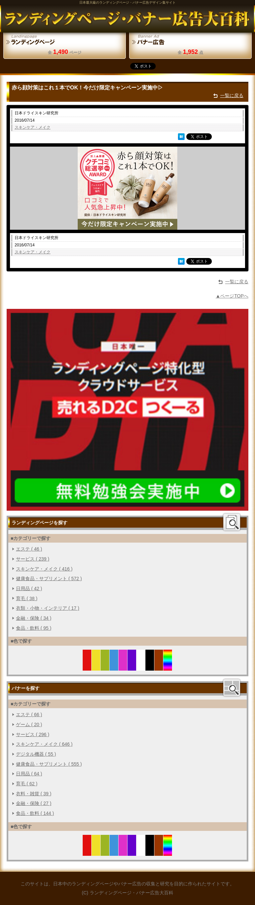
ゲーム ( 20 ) (29, 724)
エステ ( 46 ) (29, 549)
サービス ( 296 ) (32, 734)
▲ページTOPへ (232, 296)
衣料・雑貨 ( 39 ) (33, 793)
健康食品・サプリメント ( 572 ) (49, 578)
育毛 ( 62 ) (27, 783)
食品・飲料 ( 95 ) (33, 628)
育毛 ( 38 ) (27, 598)
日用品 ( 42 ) (29, 588)
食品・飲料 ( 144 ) (35, 813)
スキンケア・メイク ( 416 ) (44, 569)
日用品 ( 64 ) (29, 773)
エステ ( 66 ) (29, 714)
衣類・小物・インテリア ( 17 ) (47, 608)
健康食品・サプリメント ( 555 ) (49, 764)
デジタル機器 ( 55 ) (36, 754)
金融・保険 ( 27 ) (33, 803)
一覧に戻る (231, 95)
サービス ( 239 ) (32, 559)
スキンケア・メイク (32, 127)
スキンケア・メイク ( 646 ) (44, 744)
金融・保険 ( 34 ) (33, 618)
